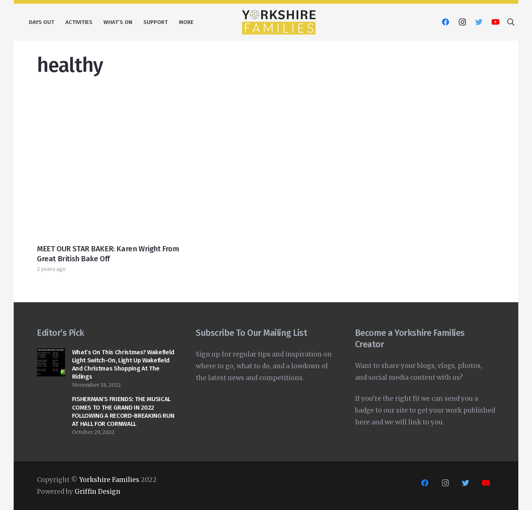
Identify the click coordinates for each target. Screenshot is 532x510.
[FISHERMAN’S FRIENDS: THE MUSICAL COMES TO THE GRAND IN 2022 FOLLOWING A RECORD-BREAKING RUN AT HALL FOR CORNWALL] (51, 401)
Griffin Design (97, 491)
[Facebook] (445, 22)
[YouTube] (495, 22)
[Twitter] (478, 22)
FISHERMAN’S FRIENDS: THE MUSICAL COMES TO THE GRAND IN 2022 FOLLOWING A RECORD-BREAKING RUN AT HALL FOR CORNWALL (123, 411)
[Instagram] (462, 22)
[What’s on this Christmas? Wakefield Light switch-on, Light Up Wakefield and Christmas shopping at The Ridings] (51, 354)
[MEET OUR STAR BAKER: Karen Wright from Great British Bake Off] (109, 102)
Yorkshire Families (109, 480)
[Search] (510, 22)
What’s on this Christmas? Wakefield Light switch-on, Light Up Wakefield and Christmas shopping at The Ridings (123, 364)
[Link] (279, 22)
